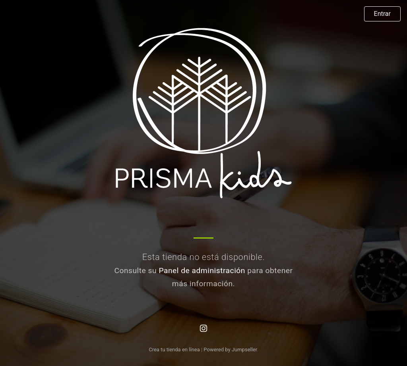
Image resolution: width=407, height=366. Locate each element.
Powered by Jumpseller (230, 350)
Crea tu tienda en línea (175, 350)
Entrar (382, 13)
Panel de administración (202, 270)
